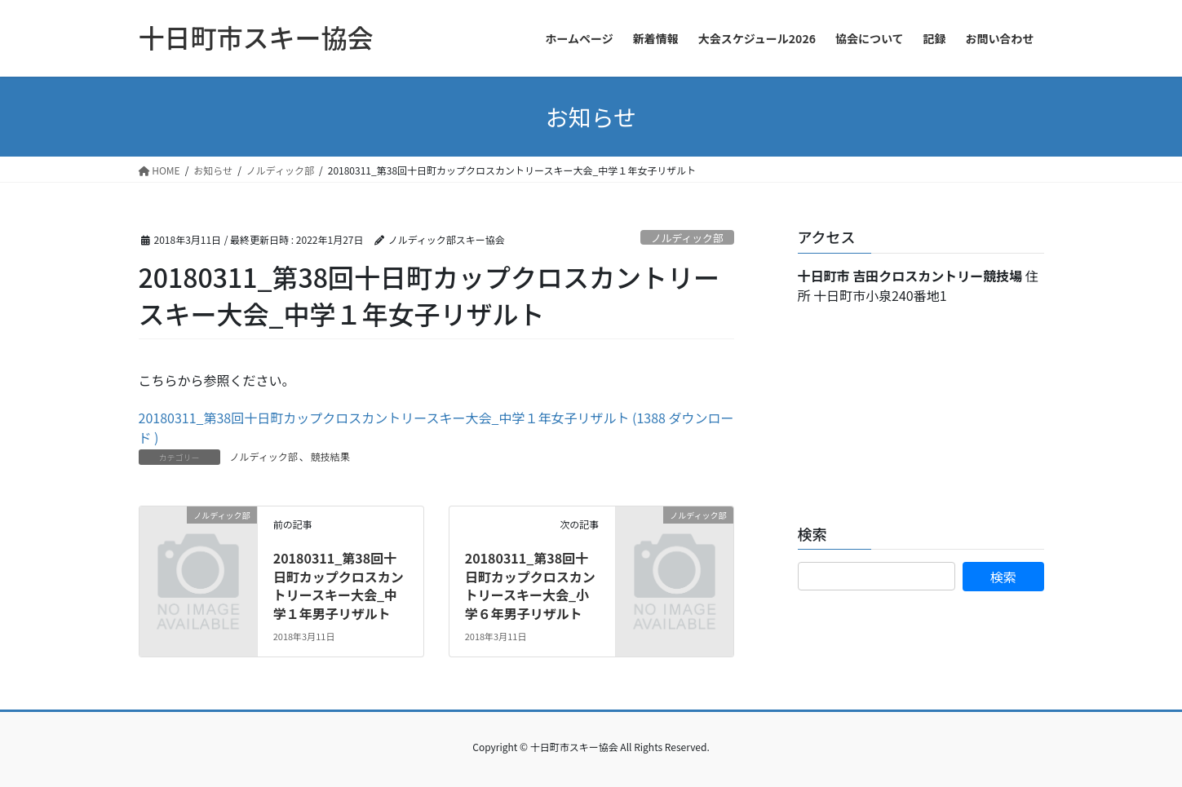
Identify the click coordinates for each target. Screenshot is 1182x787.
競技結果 (330, 456)
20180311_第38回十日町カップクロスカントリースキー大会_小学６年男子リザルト (530, 585)
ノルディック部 (687, 237)
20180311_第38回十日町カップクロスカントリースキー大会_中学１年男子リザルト (338, 585)
